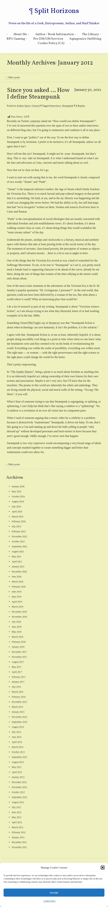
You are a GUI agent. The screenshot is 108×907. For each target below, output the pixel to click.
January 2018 (18, 646)
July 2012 (16, 807)
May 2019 (16, 596)
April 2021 (17, 561)
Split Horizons (56, 11)
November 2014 (19, 716)
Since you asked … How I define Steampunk (38, 93)
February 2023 (19, 531)
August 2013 (18, 762)
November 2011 (19, 847)
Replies (80, 105)
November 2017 (19, 656)
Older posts (12, 77)
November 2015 (19, 701)
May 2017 (16, 666)
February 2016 (19, 696)
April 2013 (17, 772)
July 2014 (16, 731)
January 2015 (18, 711)
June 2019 (16, 591)
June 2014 (16, 736)
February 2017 (19, 676)
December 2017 (19, 651)
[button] (102, 867)
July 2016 (16, 686)
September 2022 (19, 546)
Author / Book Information (54, 34)
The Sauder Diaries (22, 371)
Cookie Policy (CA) (51, 43)
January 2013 (18, 777)
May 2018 (16, 631)
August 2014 (18, 726)
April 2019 (17, 601)
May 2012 (16, 817)
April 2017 (17, 671)
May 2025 (16, 491)
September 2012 (19, 797)
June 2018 (16, 626)
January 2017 (18, 681)
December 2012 (19, 782)
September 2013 (19, 757)
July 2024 (16, 506)
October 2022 (18, 541)
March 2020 (17, 581)
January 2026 (18, 486)
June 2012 (16, 812)
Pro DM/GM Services (48, 39)
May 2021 (16, 556)
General (36, 105)
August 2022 (18, 551)
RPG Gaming (16, 39)
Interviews (55, 105)
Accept (54, 892)
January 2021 (18, 566)
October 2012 (18, 792)
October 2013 (18, 752)
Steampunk (67, 105)
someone (35, 121)
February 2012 (19, 832)
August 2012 (18, 802)
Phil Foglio (34, 322)
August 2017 (18, 661)
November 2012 (19, 787)
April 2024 (17, 511)
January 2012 (18, 837)
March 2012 (17, 827)
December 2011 (19, 842)
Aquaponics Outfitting (85, 39)
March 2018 (17, 636)
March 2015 (17, 706)
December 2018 (19, 611)
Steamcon (54, 322)
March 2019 (17, 606)
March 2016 (17, 691)
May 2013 (16, 767)
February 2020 (19, 586)
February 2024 (19, 521)
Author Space (24, 105)
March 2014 (17, 747)
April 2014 (17, 742)
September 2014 (19, 721)
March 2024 (17, 516)
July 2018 (16, 621)
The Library (90, 34)
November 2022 (19, 536)
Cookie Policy (49, 901)
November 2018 (19, 616)
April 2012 (17, 822)
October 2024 (18, 496)
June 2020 (16, 576)
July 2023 (16, 526)
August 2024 (18, 501)
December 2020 (19, 571)
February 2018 (19, 641)
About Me (20, 34)
